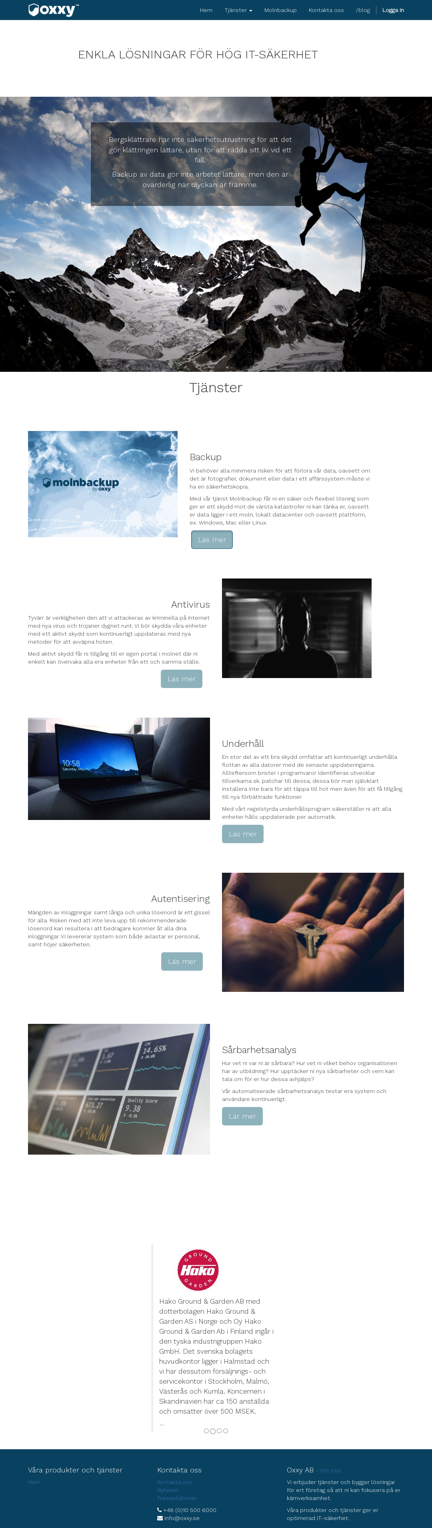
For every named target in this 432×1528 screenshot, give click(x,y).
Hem (34, 1482)
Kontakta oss (174, 1482)
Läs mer (212, 539)
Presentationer (177, 1498)
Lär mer (242, 1116)
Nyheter (167, 1490)
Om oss (330, 1470)
